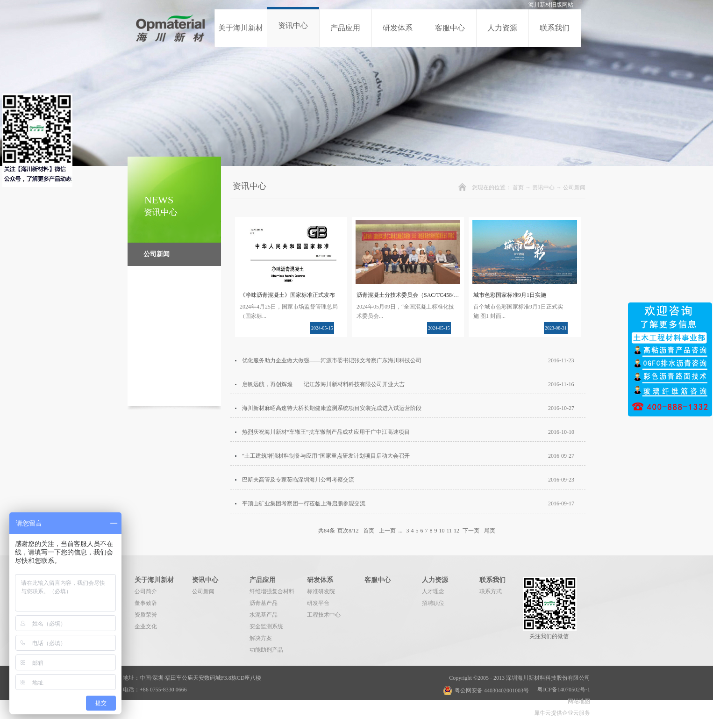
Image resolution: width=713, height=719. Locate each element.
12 (456, 530)
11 (449, 530)
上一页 (387, 530)
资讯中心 (543, 187)
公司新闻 (574, 187)
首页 (518, 187)
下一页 (471, 530)
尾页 (489, 530)
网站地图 (577, 701)
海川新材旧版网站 (550, 4)
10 (441, 530)
